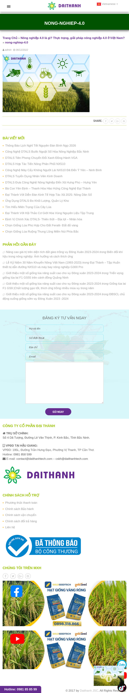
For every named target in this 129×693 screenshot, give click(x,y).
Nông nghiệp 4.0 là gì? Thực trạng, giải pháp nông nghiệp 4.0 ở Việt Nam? (73, 38)
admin (8, 49)
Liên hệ (10, 527)
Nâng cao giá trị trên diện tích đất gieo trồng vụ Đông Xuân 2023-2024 (52, 252)
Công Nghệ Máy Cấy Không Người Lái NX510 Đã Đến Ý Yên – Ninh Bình (53, 170)
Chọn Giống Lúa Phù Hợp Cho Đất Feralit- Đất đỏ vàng (41, 225)
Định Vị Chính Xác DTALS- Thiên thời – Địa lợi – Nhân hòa (43, 219)
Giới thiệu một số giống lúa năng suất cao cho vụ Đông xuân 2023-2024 (53, 273)
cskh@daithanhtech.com (72, 458)
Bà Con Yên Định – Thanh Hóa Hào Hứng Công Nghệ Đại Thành (48, 188)
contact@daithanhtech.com (34, 458)
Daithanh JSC (89, 690)
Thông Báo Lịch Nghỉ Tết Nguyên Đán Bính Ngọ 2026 (40, 145)
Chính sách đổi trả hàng (21, 521)
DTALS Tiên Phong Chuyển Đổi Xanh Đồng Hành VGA (41, 158)
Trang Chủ (10, 38)
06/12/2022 (22, 49)
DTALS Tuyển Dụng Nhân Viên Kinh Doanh (33, 176)
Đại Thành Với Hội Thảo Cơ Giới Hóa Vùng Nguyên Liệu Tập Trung (49, 213)
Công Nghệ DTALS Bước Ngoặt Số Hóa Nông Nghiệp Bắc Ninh (47, 151)
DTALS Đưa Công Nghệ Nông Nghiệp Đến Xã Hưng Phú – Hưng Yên (51, 182)
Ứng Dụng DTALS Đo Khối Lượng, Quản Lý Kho (37, 200)
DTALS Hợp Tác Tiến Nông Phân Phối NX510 (35, 164)
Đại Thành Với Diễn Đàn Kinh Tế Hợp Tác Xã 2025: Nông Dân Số (48, 194)
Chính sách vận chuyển (20, 515)
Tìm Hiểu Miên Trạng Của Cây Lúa (28, 207)
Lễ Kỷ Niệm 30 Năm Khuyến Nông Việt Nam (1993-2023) (44, 262)
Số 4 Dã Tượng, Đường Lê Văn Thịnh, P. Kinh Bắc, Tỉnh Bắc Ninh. (46, 437)
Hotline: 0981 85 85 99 (20, 689)
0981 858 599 (22, 454)
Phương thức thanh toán (21, 502)
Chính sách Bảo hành (19, 509)
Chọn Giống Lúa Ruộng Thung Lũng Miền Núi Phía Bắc (42, 231)
